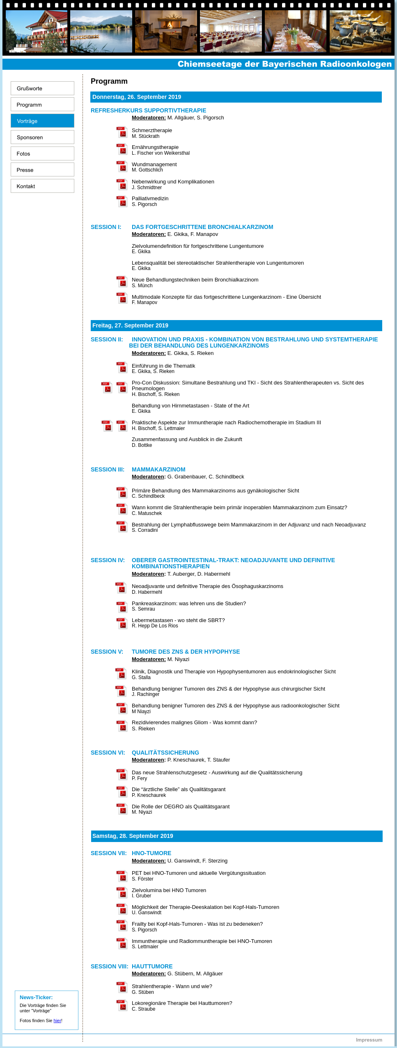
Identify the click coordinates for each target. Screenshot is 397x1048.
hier (57, 1020)
